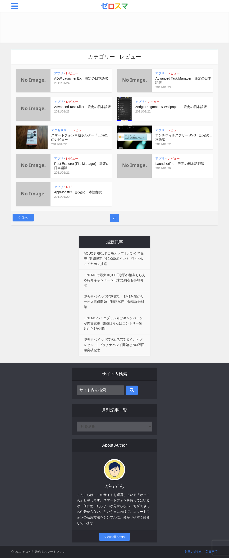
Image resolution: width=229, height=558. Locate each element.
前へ (25, 218)
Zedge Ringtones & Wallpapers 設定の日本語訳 (171, 107)
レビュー (72, 73)
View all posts (114, 537)
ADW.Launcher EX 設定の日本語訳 (81, 78)
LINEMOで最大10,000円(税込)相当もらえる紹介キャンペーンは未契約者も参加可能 (114, 280)
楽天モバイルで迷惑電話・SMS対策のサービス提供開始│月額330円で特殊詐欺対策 (114, 302)
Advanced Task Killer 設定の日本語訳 (82, 107)
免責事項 (211, 551)
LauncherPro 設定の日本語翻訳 (179, 164)
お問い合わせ (193, 551)
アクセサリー (60, 130)
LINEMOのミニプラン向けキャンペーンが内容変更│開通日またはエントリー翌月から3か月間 (113, 323)
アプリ (58, 73)
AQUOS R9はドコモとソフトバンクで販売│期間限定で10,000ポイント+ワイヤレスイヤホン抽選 (114, 259)
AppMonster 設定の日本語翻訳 (78, 192)
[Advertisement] (114, 27)
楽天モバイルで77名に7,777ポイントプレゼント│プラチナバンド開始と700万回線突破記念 (114, 345)
